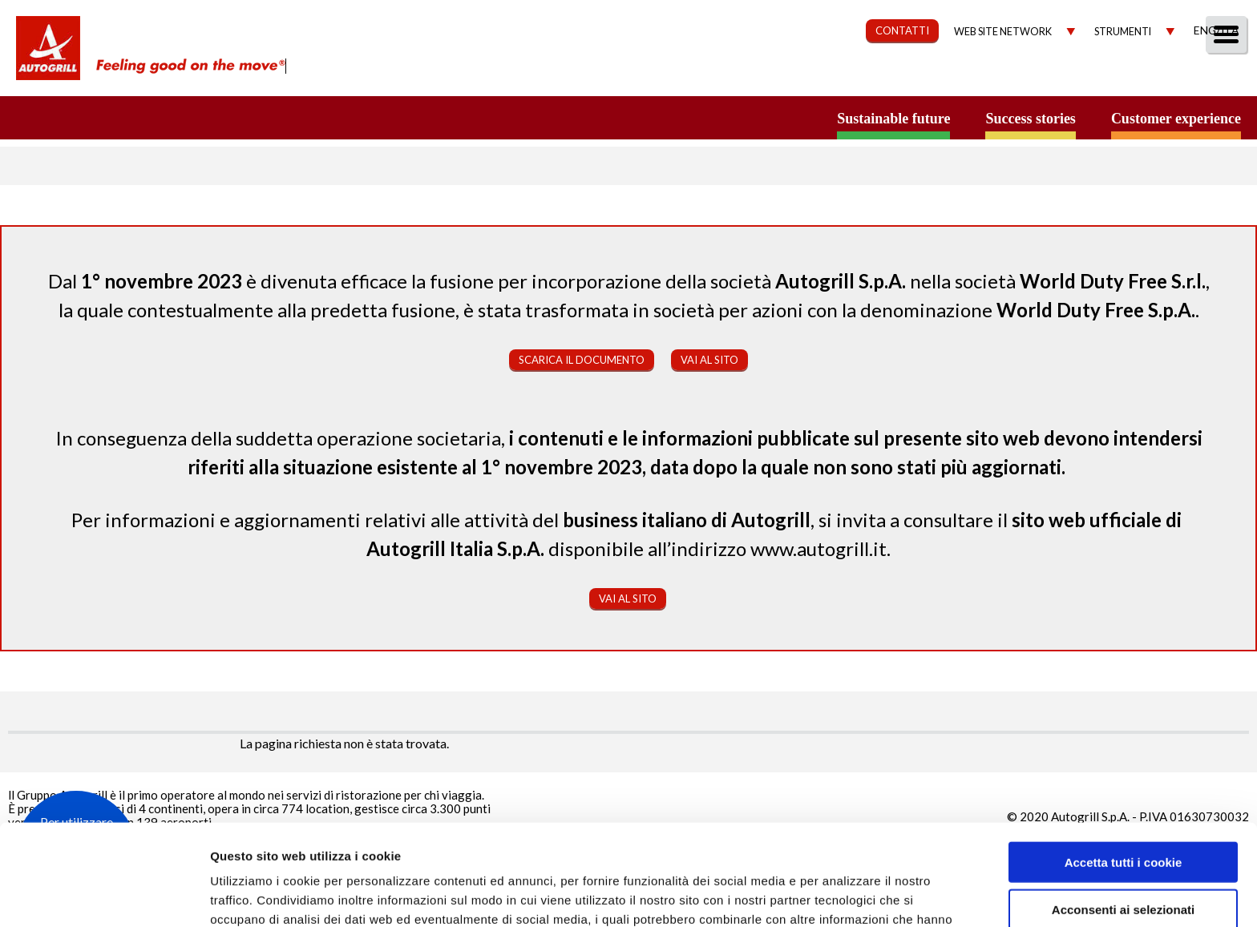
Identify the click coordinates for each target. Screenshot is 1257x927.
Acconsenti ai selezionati (1123, 814)
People (1218, 77)
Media (1146, 77)
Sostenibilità (830, 77)
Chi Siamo (635, 77)
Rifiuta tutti (1122, 861)
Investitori (1060, 77)
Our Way (726, 77)
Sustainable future (893, 119)
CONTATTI (902, 30)
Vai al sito (709, 359)
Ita (1230, 30)
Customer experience (1176, 119)
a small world (154, 117)
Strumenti (1122, 32)
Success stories (1030, 119)
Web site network (1003, 32)
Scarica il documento (582, 359)
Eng (1205, 30)
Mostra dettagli (851, 895)
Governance (948, 77)
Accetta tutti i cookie (1123, 767)
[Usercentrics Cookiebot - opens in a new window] (104, 896)
